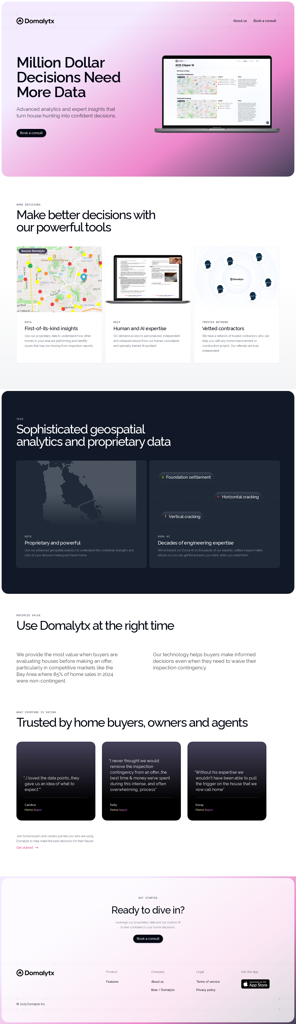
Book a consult (264, 21)
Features (112, 981)
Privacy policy (206, 990)
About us (240, 21)
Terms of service (208, 981)
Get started (27, 848)
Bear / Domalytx (163, 990)
